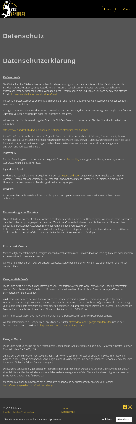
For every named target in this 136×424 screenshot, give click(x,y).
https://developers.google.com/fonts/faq (90, 322)
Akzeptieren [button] (123, 419)
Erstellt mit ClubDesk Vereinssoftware (19, 412)
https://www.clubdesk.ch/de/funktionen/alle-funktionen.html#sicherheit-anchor (45, 130)
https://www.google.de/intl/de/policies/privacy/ (28, 385)
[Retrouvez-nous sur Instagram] (127, 406)
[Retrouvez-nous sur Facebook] (123, 406)
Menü (125, 9)
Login (108, 9)
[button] (61, 419)
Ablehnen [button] (107, 419)
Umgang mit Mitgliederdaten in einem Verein (34, 94)
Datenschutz (67, 411)
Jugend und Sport (71, 175)
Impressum (68, 408)
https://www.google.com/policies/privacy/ (62, 325)
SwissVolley (73, 159)
